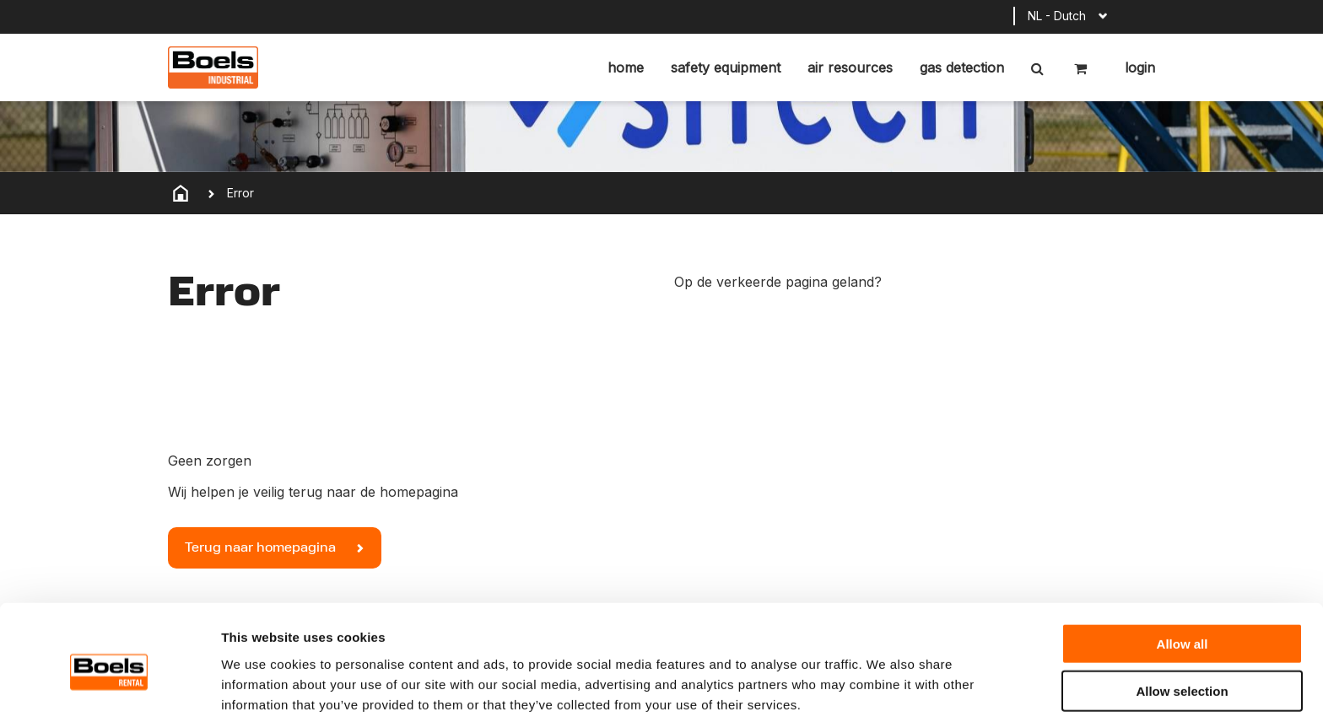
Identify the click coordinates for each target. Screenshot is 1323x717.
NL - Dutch (1057, 15)
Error (240, 193)
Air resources (850, 67)
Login (1137, 67)
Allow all (1182, 568)
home (626, 67)
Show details (885, 684)
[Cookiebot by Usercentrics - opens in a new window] (109, 684)
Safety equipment (725, 67)
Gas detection (962, 67)
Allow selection (1182, 616)
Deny (1182, 663)
